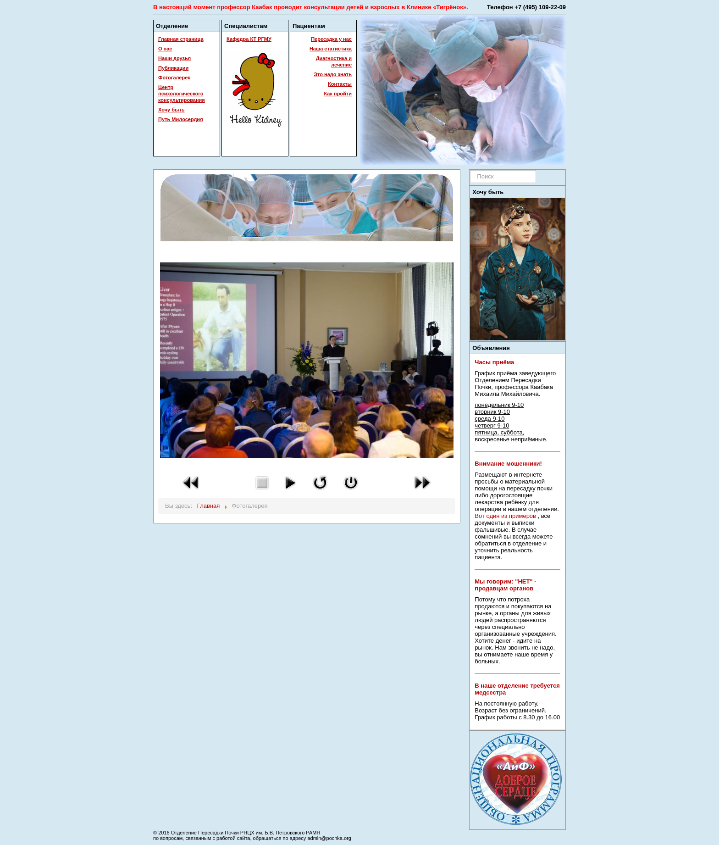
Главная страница (181, 39)
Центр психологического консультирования (181, 93)
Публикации (173, 68)
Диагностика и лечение (334, 61)
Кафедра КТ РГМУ (249, 39)
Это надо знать (333, 74)
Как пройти (338, 93)
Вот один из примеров (505, 515)
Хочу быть (171, 109)
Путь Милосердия (180, 119)
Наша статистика (331, 48)
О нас (165, 48)
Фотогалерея (174, 77)
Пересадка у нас (331, 39)
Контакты (340, 84)
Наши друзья (174, 58)
